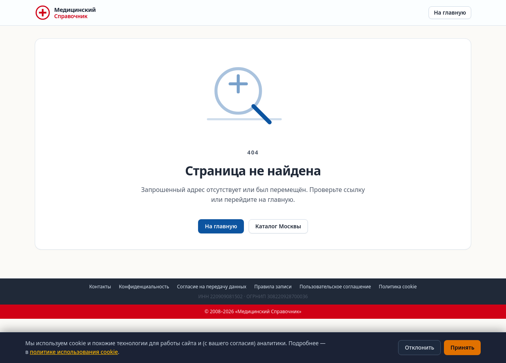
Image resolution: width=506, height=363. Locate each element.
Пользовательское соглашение (335, 286)
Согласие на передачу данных (212, 286)
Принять (462, 347)
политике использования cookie (74, 351)
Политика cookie (398, 286)
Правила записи (272, 286)
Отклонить (419, 347)
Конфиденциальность (144, 286)
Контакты (100, 286)
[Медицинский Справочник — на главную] (65, 13)
